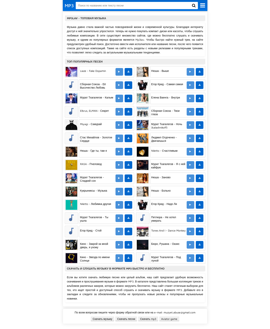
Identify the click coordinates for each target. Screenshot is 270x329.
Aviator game (169, 318)
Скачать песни (126, 318)
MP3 (69, 5)
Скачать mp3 (148, 318)
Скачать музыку (102, 318)
